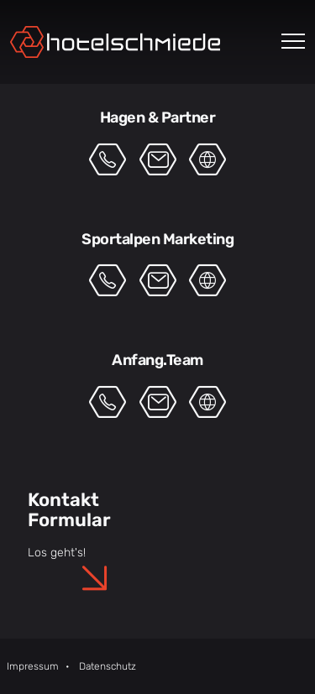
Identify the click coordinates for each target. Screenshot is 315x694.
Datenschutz (107, 666)
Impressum (33, 666)
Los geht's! (57, 552)
